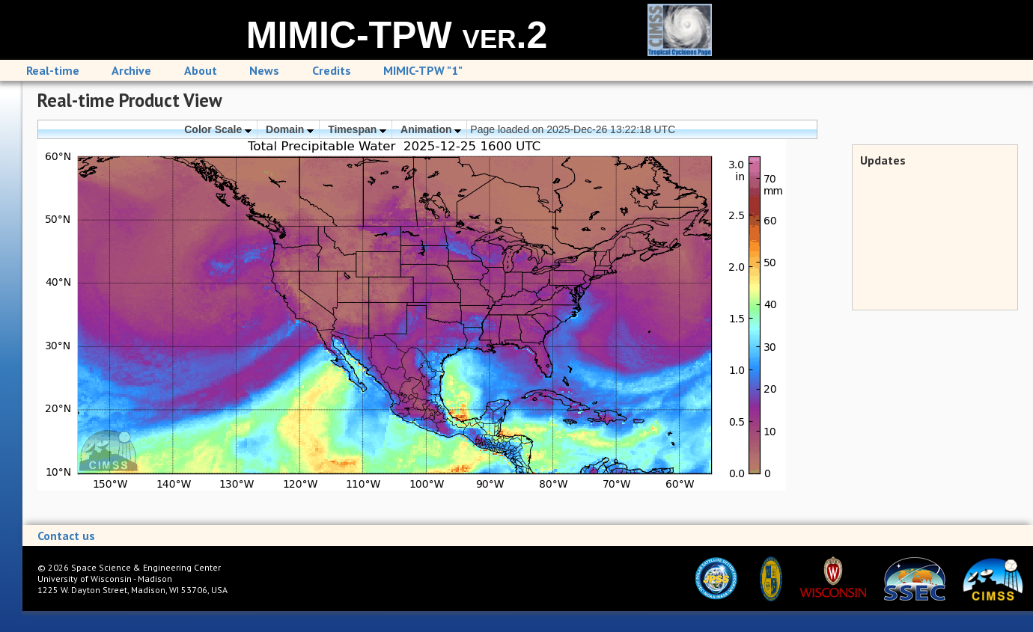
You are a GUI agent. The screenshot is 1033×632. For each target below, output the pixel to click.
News (264, 70)
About (200, 70)
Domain (290, 129)
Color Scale (218, 129)
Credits (331, 70)
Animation (430, 129)
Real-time (52, 70)
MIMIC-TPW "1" (423, 70)
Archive (131, 70)
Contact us (66, 535)
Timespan (357, 129)
